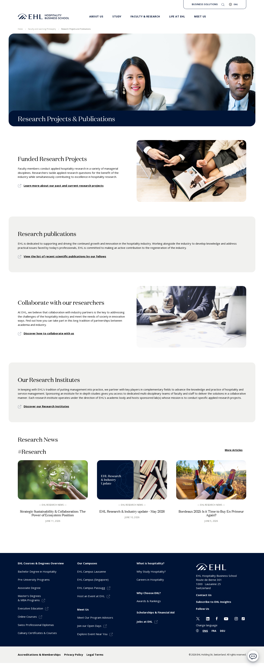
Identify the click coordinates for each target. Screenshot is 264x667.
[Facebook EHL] (217, 618)
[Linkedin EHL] (208, 618)
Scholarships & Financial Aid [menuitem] (156, 612)
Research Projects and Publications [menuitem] (76, 29)
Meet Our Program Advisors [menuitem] (95, 617)
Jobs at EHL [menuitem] (144, 621)
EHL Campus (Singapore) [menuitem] (93, 579)
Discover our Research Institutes (46, 406)
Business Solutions (205, 4)
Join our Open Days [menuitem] (89, 626)
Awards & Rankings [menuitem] (149, 601)
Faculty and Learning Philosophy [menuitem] (42, 29)
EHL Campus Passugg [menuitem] (91, 588)
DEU (222, 631)
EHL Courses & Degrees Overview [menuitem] (41, 563)
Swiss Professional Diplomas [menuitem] (36, 625)
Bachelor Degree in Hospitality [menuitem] (37, 571)
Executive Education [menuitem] (30, 608)
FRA (214, 631)
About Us (96, 16)
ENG (205, 631)
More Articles (234, 450)
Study (116, 16)
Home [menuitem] (20, 29)
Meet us (200, 16)
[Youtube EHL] (226, 618)
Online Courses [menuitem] (27, 616)
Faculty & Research (145, 16)
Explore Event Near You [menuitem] (92, 634)
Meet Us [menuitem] (83, 609)
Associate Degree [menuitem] (29, 588)
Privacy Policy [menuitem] (73, 654)
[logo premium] (43, 16)
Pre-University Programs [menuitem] (34, 579)
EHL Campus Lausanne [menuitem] (91, 571)
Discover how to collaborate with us (49, 333)
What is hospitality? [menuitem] (150, 563)
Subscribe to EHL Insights (213, 602)
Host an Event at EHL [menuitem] (91, 596)
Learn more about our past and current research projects (64, 185)
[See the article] (53, 493)
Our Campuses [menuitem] (87, 563)
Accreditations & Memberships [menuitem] (39, 654)
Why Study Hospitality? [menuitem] (151, 571)
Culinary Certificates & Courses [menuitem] (37, 633)
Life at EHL (177, 16)
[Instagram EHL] (236, 618)
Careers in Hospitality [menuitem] (150, 579)
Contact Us (204, 595)
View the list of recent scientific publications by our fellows (65, 256)
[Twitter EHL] (198, 618)
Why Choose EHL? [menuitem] (149, 593)
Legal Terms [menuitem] (95, 654)
